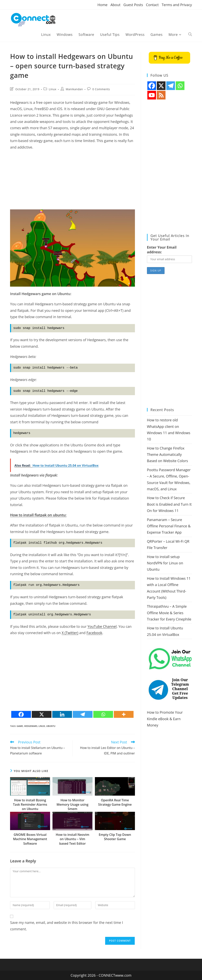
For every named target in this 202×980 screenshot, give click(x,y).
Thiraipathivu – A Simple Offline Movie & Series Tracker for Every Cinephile (169, 612)
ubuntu (50, 726)
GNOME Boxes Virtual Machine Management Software (30, 839)
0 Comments (101, 89)
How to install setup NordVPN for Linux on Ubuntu (165, 563)
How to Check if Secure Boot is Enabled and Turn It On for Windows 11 (169, 504)
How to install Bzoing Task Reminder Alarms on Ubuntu (30, 804)
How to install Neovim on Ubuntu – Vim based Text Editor (72, 839)
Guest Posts (133, 4)
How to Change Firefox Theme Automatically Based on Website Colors (167, 454)
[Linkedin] (62, 714)
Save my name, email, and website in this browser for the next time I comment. (66, 925)
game (20, 726)
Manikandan (74, 89)
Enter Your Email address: (162, 249)
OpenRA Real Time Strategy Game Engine (115, 802)
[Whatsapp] (103, 714)
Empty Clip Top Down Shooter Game (115, 836)
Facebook (94, 632)
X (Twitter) (70, 632)
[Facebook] (21, 714)
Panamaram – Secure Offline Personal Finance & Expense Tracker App (169, 526)
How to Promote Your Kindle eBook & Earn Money (165, 718)
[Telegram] (83, 714)
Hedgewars (30, 726)
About (115, 4)
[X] (41, 714)
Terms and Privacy (177, 4)
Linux (52, 89)
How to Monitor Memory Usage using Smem (72, 804)
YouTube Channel (102, 626)
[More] (124, 714)
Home (102, 4)
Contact (152, 4)
